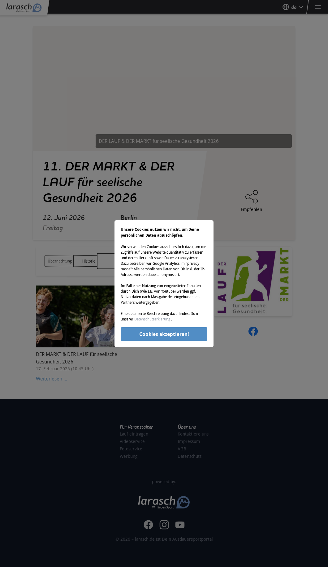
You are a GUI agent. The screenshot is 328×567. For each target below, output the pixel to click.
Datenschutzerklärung (152, 318)
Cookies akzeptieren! (164, 334)
